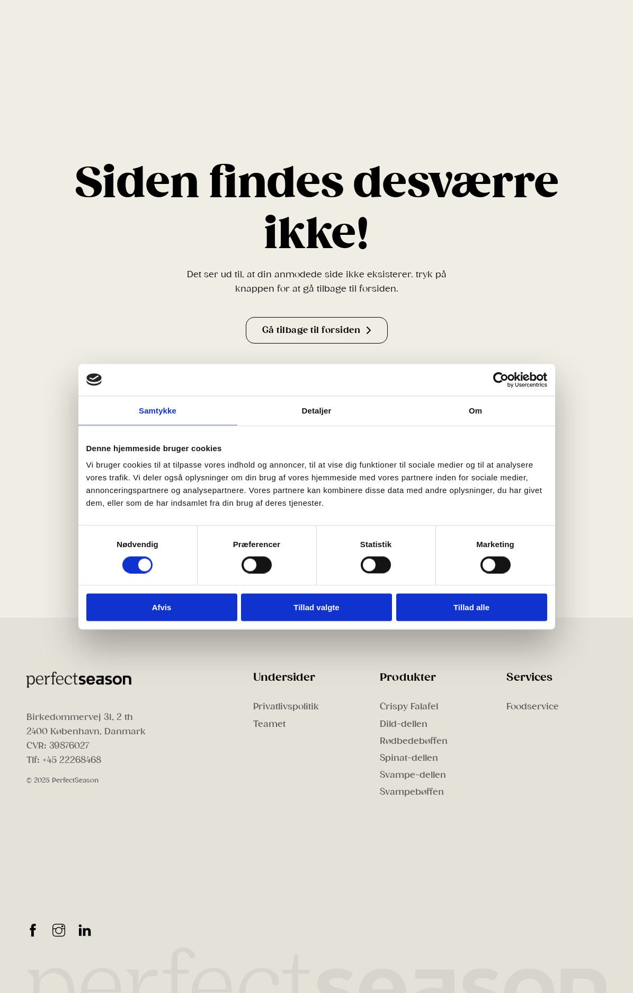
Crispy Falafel (409, 706)
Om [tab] (475, 410)
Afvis (162, 607)
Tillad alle (471, 607)
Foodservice (532, 706)
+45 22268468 (71, 760)
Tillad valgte (316, 607)
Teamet (269, 724)
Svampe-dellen (413, 775)
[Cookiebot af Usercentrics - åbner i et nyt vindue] (500, 380)
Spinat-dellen (409, 758)
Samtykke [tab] (157, 410)
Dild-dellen (403, 724)
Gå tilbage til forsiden (316, 330)
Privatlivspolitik (286, 706)
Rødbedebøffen (414, 741)
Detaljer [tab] (317, 410)
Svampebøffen (412, 792)
